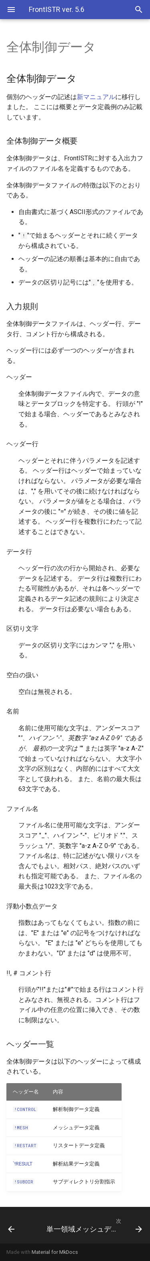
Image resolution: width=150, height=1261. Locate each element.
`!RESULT (22, 1164)
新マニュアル (96, 97)
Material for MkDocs (55, 1252)
